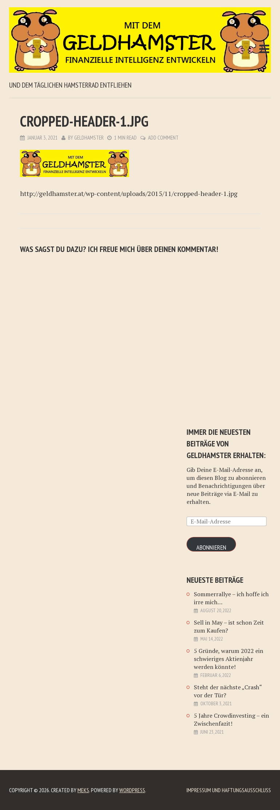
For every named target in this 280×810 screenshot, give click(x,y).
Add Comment (163, 137)
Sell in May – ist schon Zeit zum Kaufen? (229, 626)
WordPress (132, 790)
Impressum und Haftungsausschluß (229, 790)
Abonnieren (211, 547)
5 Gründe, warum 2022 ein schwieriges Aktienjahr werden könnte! (228, 659)
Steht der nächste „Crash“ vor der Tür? (228, 691)
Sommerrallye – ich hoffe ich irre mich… (231, 598)
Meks (83, 790)
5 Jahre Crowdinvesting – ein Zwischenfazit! (231, 719)
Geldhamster (89, 137)
